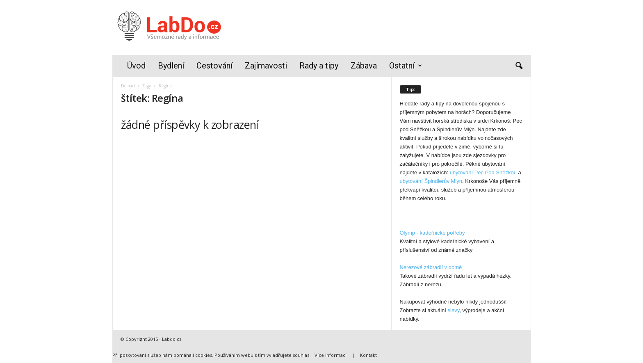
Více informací (331, 355)
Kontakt (368, 355)
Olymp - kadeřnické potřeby (432, 233)
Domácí (128, 86)
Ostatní (405, 66)
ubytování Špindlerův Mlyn (431, 181)
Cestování (214, 66)
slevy (454, 310)
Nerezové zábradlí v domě (431, 267)
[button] (519, 66)
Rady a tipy (318, 66)
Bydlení (171, 66)
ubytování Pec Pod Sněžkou (483, 172)
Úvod (136, 66)
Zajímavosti (266, 66)
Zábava (364, 66)
